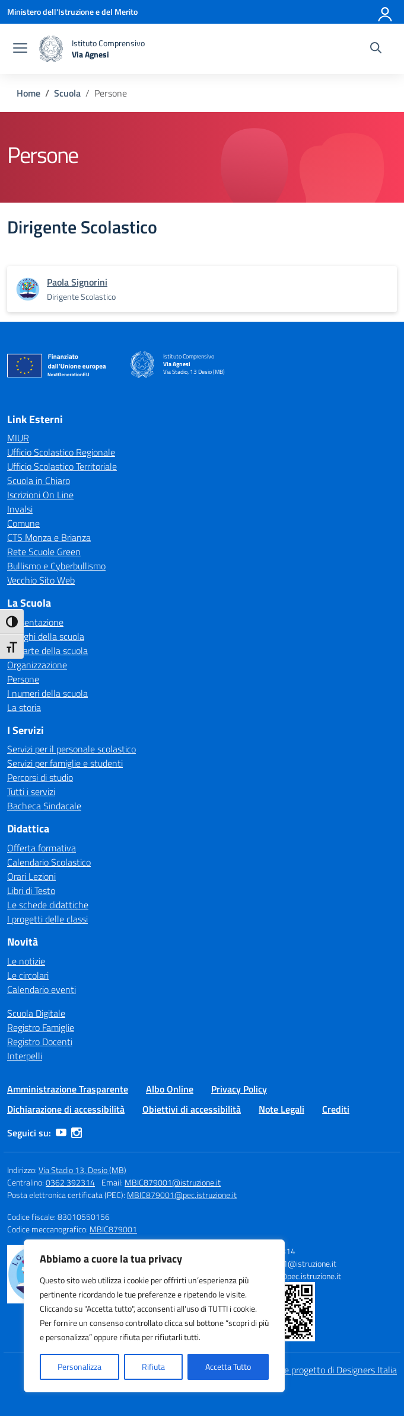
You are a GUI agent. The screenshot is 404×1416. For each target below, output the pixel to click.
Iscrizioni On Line (40, 495)
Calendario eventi (41, 989)
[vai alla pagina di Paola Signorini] (77, 282)
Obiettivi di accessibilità (191, 1109)
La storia (24, 707)
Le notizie (26, 961)
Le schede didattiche (47, 905)
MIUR (18, 438)
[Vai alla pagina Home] (28, 93)
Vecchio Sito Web (41, 580)
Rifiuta (153, 1366)
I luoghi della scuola (45, 636)
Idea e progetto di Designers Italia (331, 1370)
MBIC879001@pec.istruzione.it (182, 1194)
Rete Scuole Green (44, 551)
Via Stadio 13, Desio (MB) (82, 1170)
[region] (154, 1315)
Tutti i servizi (31, 791)
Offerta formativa (41, 848)
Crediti (335, 1109)
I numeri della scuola (47, 693)
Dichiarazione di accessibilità (66, 1109)
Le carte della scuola (47, 650)
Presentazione (35, 622)
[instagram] (76, 1132)
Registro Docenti (39, 1041)
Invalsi (20, 509)
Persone (23, 679)
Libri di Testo (31, 890)
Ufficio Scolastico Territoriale (62, 466)
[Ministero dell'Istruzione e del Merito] (72, 11)
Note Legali (281, 1109)
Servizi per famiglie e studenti (65, 763)
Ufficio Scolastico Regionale (61, 452)
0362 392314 (70, 1182)
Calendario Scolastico (49, 862)
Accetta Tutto (228, 1366)
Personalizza (79, 1366)
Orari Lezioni (31, 876)
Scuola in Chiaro (38, 480)
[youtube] (61, 1132)
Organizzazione (37, 665)
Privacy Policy (239, 1089)
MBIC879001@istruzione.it (173, 1182)
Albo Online (169, 1089)
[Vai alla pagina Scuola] (67, 93)
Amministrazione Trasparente (67, 1089)
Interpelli (24, 1056)
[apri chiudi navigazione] (20, 49)
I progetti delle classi (47, 919)
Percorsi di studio (40, 777)
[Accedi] (385, 12)
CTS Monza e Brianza (49, 537)
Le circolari (28, 975)
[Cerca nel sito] (376, 49)
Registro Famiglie (40, 1027)
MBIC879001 (113, 1229)
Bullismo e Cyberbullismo (56, 566)
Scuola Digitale (36, 1013)
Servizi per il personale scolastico (71, 749)
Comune (23, 523)
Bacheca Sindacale (44, 806)
